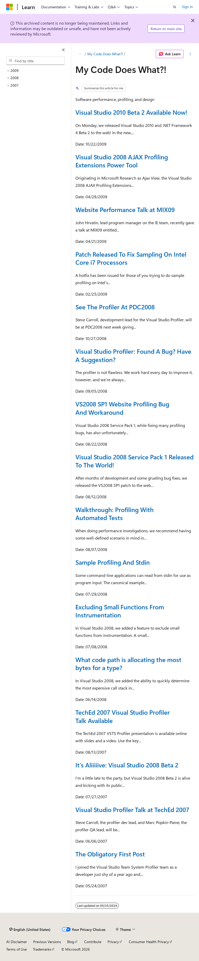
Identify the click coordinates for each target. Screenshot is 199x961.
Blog (70, 941)
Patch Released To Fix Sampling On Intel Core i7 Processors (130, 258)
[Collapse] (63, 49)
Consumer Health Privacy (149, 941)
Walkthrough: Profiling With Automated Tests (114, 513)
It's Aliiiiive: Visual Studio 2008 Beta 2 (126, 765)
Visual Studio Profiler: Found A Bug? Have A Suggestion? (133, 355)
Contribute (92, 941)
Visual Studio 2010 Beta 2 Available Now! (131, 112)
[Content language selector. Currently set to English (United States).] (30, 929)
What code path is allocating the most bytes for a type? (128, 663)
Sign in (187, 6)
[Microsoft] (9, 7)
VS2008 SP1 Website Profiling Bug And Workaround (122, 408)
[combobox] (35, 61)
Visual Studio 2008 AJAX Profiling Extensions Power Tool (121, 161)
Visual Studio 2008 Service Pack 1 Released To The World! (134, 461)
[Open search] (174, 7)
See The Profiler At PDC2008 (115, 307)
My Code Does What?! (105, 53)
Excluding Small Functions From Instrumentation (119, 611)
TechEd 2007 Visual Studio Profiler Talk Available (122, 716)
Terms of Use (16, 949)
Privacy (113, 941)
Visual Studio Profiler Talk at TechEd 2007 (132, 809)
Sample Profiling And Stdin (112, 562)
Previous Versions (47, 941)
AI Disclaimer (16, 941)
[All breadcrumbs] (79, 54)
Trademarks (42, 949)
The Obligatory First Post (110, 854)
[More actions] (190, 54)
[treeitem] (37, 70)
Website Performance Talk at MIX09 (125, 209)
